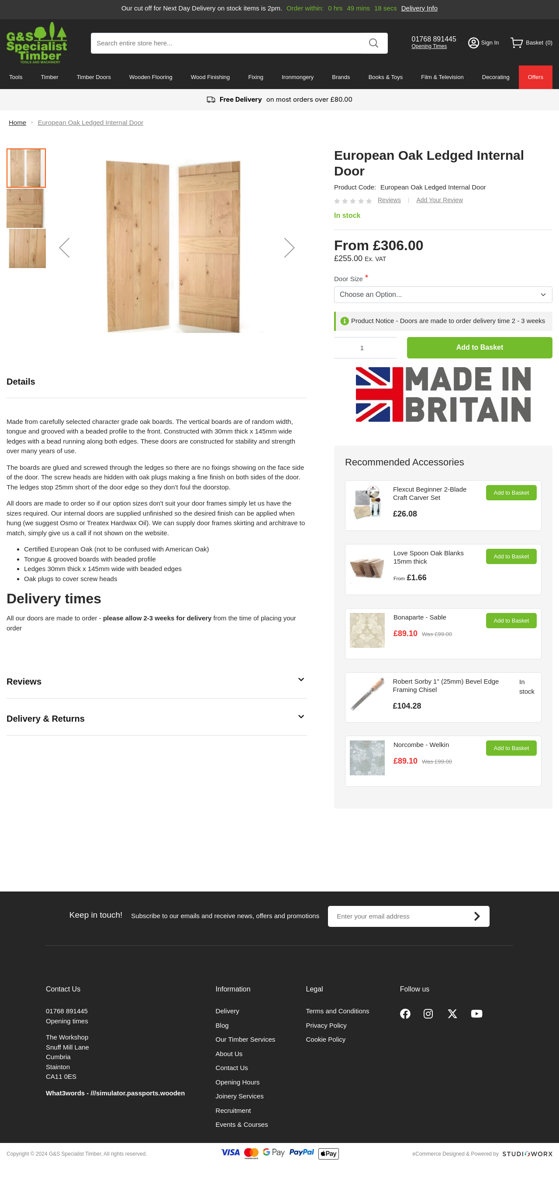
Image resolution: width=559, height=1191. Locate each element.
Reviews (24, 681)
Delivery (227, 1011)
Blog (222, 1025)
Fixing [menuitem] (255, 77)
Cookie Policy (326, 1039)
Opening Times (429, 46)
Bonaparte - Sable (419, 617)
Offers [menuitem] (535, 77)
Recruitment (233, 1110)
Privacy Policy (326, 1025)
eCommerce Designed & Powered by (456, 1154)
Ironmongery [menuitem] (298, 77)
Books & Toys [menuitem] (386, 77)
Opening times (67, 1021)
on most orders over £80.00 (279, 100)
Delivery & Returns (46, 718)
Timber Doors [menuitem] (94, 77)
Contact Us (232, 1067)
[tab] (157, 381)
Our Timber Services (246, 1039)
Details (21, 381)
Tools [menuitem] (15, 77)
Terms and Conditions (337, 1011)
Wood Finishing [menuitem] (210, 77)
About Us (229, 1053)
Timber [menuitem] (50, 77)
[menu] (279, 77)
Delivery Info (419, 8)
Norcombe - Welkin (421, 744)
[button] (64, 248)
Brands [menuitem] (341, 77)
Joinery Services (240, 1096)
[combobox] (239, 43)
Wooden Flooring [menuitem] (151, 77)
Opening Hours (238, 1082)
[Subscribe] (477, 916)
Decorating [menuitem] (496, 77)
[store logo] (37, 42)
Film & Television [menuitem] (442, 77)
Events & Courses (242, 1124)
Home (17, 122)
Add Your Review (439, 199)
